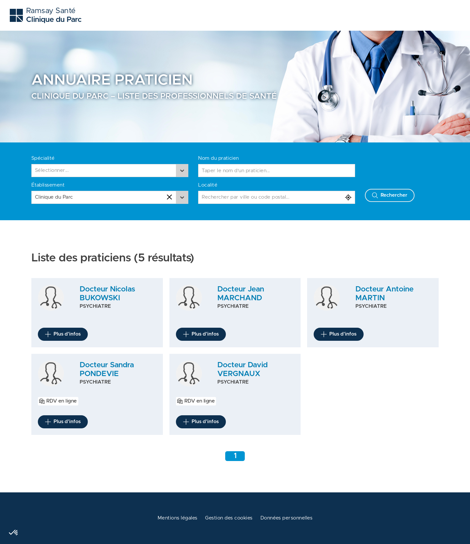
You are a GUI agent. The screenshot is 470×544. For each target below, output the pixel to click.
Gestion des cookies (228, 518)
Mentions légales (177, 518)
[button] (14, 533)
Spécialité (43, 158)
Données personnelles (286, 518)
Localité (207, 185)
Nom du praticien (218, 158)
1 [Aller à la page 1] (235, 456)
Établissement (48, 185)
